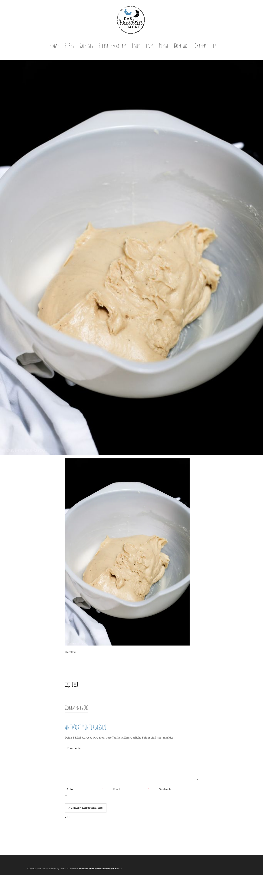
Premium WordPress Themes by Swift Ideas (100, 868)
